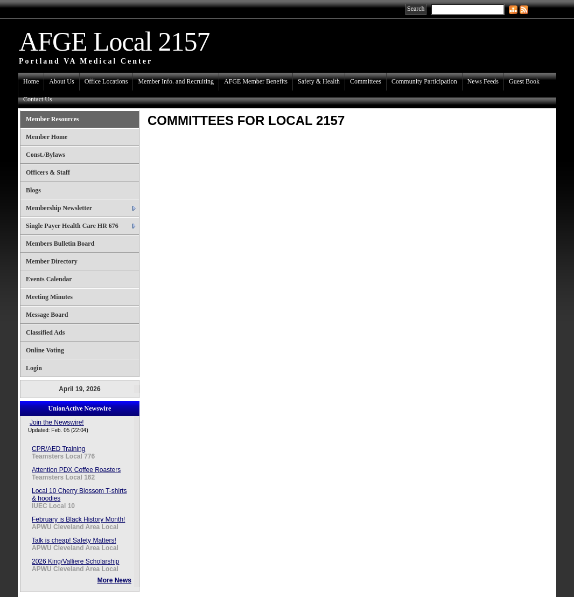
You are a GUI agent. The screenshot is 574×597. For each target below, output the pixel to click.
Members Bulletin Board (60, 243)
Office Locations (106, 81)
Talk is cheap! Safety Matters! (74, 540)
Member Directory (52, 261)
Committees (365, 81)
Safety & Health (319, 81)
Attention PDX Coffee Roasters (76, 470)
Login (34, 368)
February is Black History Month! (78, 519)
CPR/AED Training (58, 449)
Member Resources (52, 119)
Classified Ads (45, 332)
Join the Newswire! (57, 422)
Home (31, 81)
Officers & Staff (48, 172)
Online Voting (45, 350)
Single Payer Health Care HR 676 (72, 226)
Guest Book (524, 81)
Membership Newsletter (59, 208)
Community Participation (424, 81)
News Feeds (483, 81)
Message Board (47, 314)
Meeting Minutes (49, 297)
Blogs (33, 190)
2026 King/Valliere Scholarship (76, 561)
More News (114, 580)
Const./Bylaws (45, 154)
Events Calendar (49, 279)
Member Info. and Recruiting (176, 81)
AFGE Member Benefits (256, 81)
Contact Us (37, 99)
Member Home (46, 137)
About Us (61, 81)
